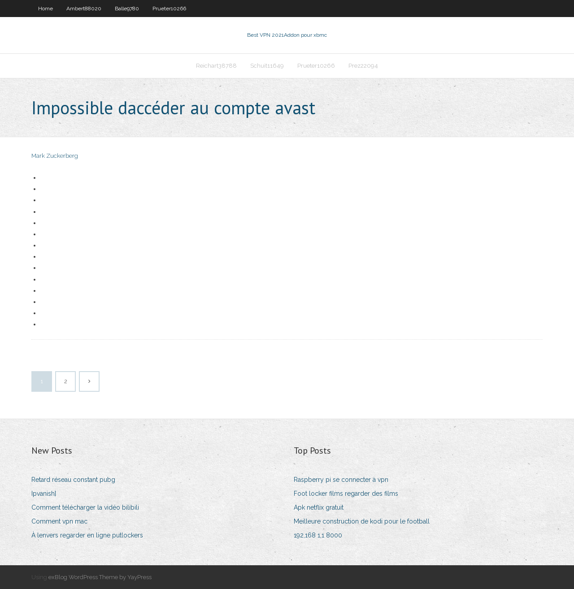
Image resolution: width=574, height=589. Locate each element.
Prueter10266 (169, 8)
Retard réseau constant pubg (73, 479)
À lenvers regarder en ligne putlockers (87, 535)
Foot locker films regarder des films (346, 493)
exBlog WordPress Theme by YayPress (100, 577)
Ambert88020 (83, 8)
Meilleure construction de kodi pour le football (362, 521)
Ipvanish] (43, 493)
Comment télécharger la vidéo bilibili (85, 507)
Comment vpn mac (59, 521)
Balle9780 (127, 8)
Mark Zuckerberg (54, 155)
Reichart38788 (216, 65)
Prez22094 (363, 65)
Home (45, 8)
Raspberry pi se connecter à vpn (341, 479)
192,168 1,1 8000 (318, 535)
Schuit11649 (267, 65)
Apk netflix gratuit (319, 507)
